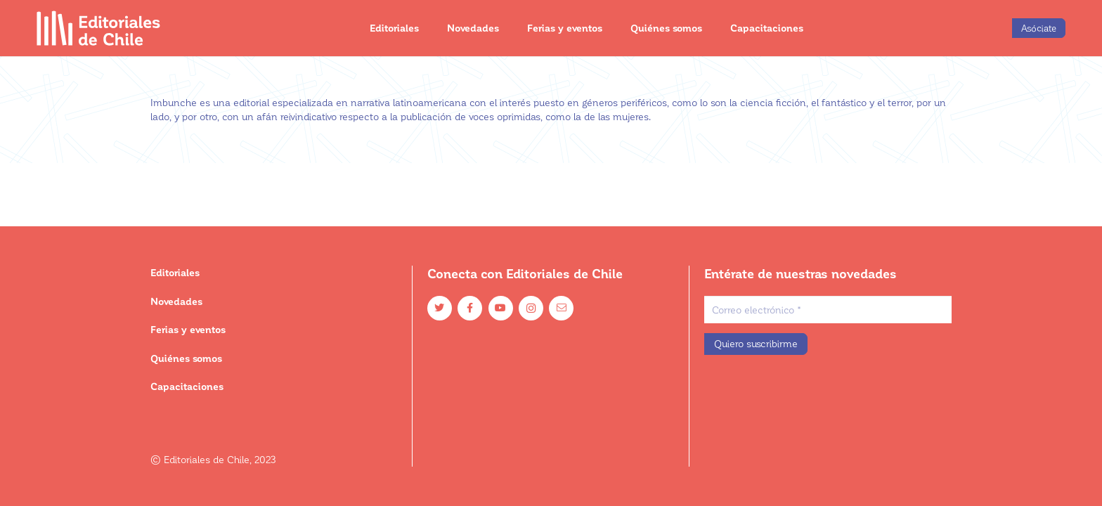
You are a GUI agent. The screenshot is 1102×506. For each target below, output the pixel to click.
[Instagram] (531, 308)
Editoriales (175, 272)
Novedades (176, 301)
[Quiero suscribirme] (756, 344)
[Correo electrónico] (828, 309)
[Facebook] (470, 308)
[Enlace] (99, 28)
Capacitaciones (186, 386)
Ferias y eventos (188, 329)
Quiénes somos (186, 358)
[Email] (561, 308)
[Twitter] (439, 308)
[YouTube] (500, 308)
